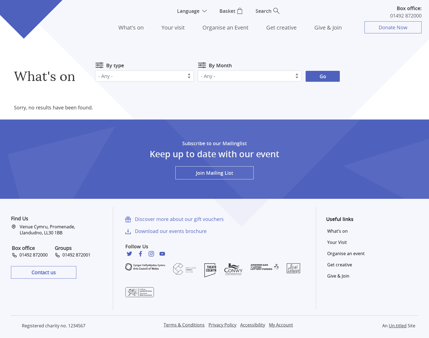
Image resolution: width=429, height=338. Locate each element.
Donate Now (393, 27)
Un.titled (398, 326)
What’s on (337, 231)
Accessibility (252, 325)
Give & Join (328, 27)
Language (187, 11)
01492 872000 (406, 15)
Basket (227, 11)
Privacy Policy (222, 325)
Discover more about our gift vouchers (179, 219)
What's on (131, 27)
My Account (281, 325)
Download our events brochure (171, 231)
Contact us (43, 272)
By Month (220, 65)
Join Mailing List (214, 173)
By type (115, 65)
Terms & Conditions (184, 325)
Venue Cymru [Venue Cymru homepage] (23, 13)
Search (264, 11)
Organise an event (346, 253)
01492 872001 (75, 255)
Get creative (281, 27)
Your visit (173, 27)
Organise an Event (225, 27)
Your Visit (337, 242)
